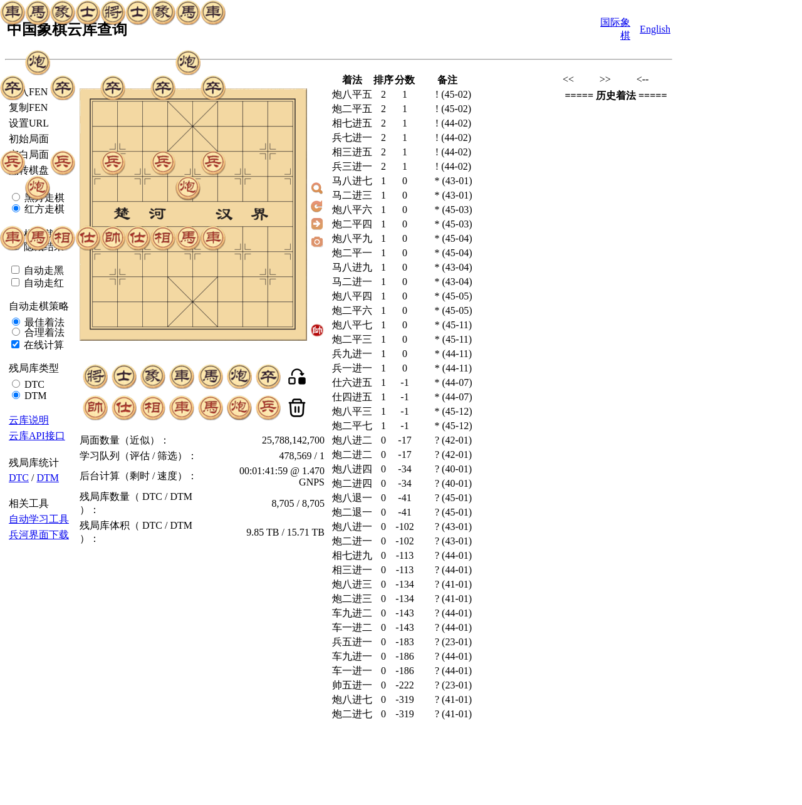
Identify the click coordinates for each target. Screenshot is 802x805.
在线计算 (42, 345)
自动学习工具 (39, 519)
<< (568, 79)
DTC (33, 384)
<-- (643, 79)
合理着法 (43, 332)
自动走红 (42, 283)
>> (605, 79)
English (655, 29)
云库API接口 (37, 435)
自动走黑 (42, 270)
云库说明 (29, 420)
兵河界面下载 (39, 534)
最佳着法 (43, 322)
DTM (34, 395)
